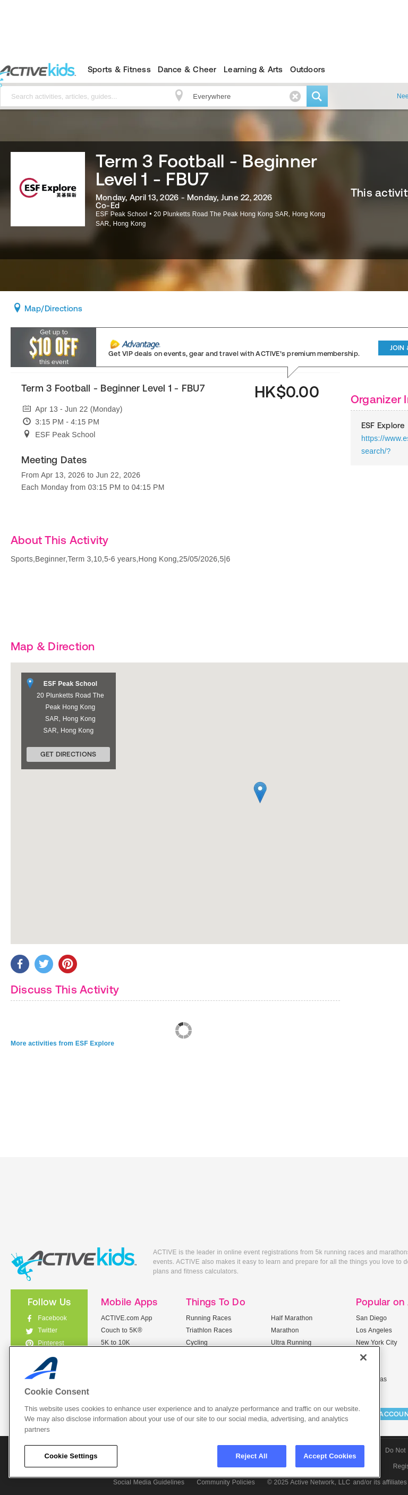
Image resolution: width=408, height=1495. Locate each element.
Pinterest (51, 1343)
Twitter (47, 1330)
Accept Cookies (329, 1456)
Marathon (285, 1330)
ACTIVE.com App (126, 1318)
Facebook (52, 1318)
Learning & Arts (253, 69)
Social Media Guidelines (148, 1482)
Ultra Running (291, 1342)
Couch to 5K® (121, 1330)
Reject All (252, 1456)
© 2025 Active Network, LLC (309, 1482)
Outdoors (307, 69)
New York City (376, 1342)
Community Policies (226, 1482)
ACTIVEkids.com (74, 1264)
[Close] (363, 1357)
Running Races (208, 1318)
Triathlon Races (209, 1330)
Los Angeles (374, 1330)
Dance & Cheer (187, 69)
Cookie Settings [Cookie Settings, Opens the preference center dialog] (70, 1456)
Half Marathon (292, 1318)
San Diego (371, 1318)
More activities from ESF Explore (62, 1043)
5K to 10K (115, 1342)
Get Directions (68, 754)
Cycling (197, 1342)
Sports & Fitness (119, 69)
